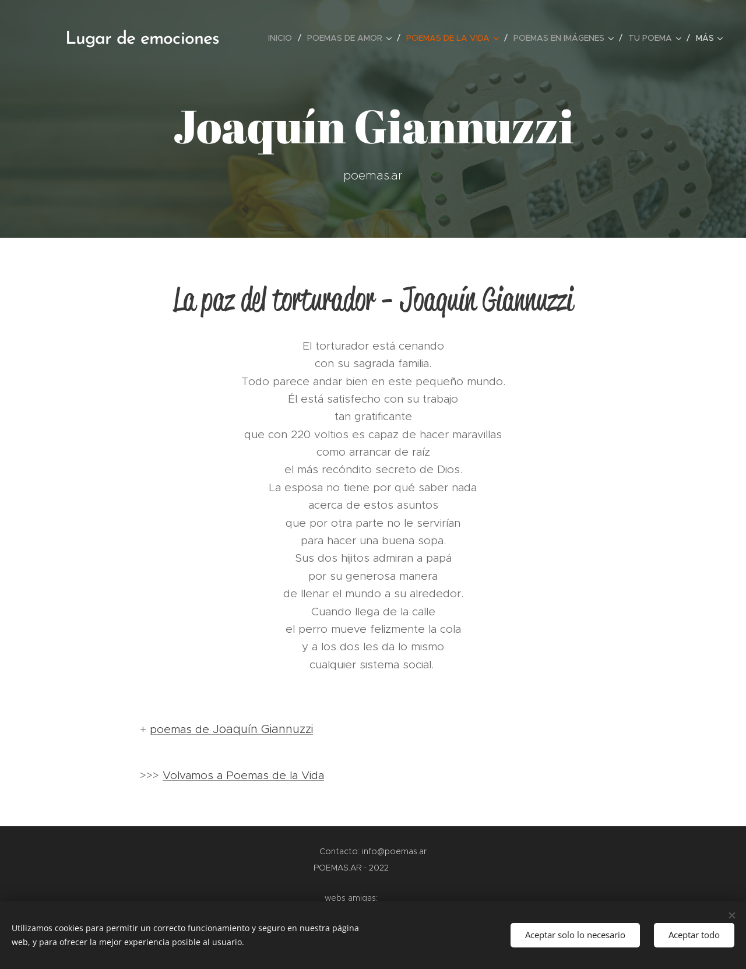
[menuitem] (283, 37)
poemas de (231, 729)
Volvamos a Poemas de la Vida (243, 775)
